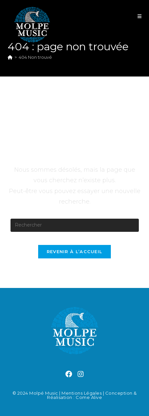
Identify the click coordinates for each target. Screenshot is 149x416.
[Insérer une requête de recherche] (75, 225)
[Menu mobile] (139, 16)
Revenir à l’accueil (75, 251)
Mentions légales (82, 393)
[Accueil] (10, 57)
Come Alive (89, 397)
